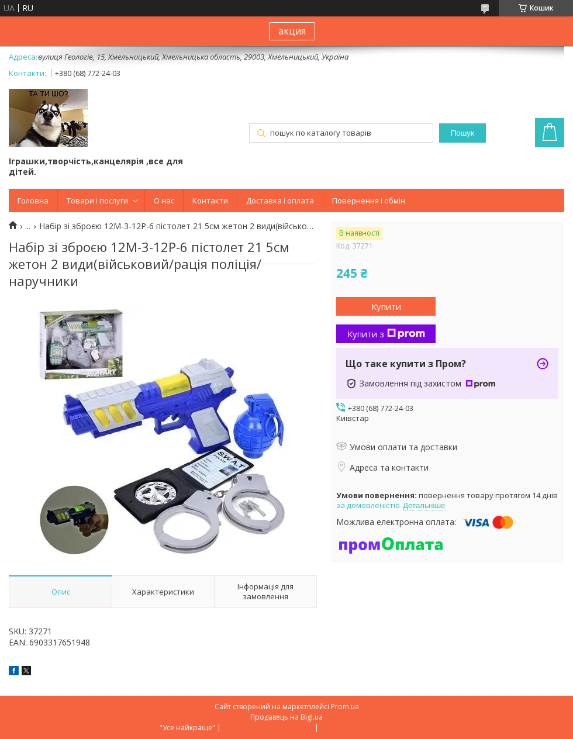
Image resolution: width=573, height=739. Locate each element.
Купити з (386, 334)
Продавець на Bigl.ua (286, 717)
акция (292, 31)
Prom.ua (345, 707)
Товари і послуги (97, 200)
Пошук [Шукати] (462, 133)
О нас (164, 200)
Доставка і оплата (280, 200)
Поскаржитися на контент (268, 728)
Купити (386, 306)
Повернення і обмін (368, 200)
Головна (33, 200)
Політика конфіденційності (366, 728)
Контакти (210, 200)
